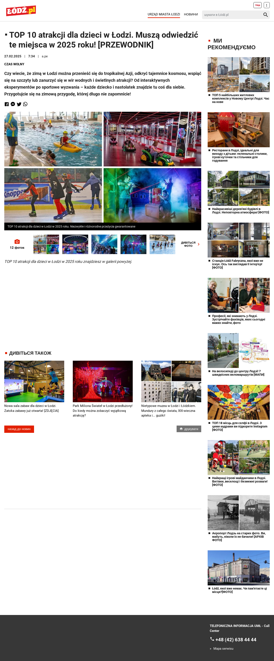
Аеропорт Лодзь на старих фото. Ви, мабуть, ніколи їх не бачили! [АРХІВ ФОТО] (239, 536)
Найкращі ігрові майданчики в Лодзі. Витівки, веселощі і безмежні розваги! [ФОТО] (240, 481)
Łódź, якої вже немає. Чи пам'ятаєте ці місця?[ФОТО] (239, 590)
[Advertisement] (102, 303)
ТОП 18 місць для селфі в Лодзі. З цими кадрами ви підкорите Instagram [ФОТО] (239, 426)
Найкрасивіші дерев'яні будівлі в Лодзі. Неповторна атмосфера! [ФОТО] (240, 210)
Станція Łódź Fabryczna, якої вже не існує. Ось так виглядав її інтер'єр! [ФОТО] (237, 264)
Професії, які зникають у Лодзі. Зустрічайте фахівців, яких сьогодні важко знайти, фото (238, 319)
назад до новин (19, 429)
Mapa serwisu (223, 648)
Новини (191, 14)
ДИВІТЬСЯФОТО (191, 244)
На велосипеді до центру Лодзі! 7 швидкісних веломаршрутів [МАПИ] (238, 372)
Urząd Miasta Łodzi (164, 14)
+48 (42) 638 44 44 (236, 639)
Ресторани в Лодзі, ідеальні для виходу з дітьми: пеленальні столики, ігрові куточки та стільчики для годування (239, 155)
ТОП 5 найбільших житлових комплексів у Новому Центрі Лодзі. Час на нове (240, 98)
